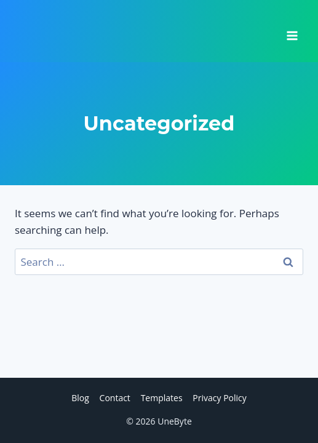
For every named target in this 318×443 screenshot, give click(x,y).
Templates (162, 398)
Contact (115, 398)
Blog (80, 398)
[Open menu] (291, 31)
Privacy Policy (219, 398)
